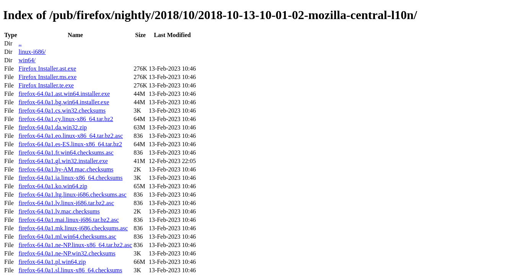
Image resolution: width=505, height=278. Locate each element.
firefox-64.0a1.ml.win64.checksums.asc (67, 236)
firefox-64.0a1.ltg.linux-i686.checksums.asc (72, 194)
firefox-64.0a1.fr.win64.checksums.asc (65, 152)
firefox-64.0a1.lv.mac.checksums (58, 211)
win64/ (26, 60)
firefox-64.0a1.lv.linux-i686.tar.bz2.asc (66, 203)
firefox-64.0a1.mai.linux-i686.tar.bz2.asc (68, 220)
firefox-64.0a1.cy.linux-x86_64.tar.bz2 (65, 119)
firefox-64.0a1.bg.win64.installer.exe (63, 102)
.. (19, 43)
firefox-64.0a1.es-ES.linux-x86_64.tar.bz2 (70, 144)
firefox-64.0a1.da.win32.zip (52, 127)
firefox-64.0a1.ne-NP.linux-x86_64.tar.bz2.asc (75, 245)
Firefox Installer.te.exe (45, 85)
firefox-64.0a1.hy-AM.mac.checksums (65, 169)
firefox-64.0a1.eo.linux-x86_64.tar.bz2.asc (70, 136)
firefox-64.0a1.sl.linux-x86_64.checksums (70, 270)
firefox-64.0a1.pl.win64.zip (52, 262)
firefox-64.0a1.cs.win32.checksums (62, 110)
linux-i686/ (32, 51)
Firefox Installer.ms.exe (47, 77)
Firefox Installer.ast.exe (47, 68)
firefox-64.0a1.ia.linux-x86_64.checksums (70, 178)
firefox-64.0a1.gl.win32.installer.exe (63, 161)
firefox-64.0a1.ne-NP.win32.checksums (66, 253)
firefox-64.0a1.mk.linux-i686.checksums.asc (73, 228)
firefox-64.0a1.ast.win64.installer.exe (64, 94)
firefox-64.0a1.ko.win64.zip (52, 186)
